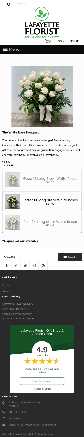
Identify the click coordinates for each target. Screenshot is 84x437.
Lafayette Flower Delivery (17, 304)
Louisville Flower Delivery (17, 313)
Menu (14, 49)
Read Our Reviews (42, 381)
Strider (48, 389)
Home (5, 285)
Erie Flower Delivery (14, 309)
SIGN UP (74, 41)
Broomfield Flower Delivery (18, 318)
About (6, 291)
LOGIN (60, 41)
